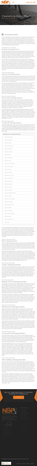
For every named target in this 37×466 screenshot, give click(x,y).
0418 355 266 (31, 2)
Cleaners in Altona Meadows (10, 163)
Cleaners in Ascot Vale (8, 181)
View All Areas (7, 222)
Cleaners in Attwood (8, 195)
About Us (18, 463)
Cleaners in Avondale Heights (10, 198)
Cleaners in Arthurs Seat (9, 178)
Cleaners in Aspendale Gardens (10, 192)
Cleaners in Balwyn (8, 216)
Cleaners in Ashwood (8, 187)
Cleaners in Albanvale (8, 148)
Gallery (24, 463)
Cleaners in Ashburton (8, 184)
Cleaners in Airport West (9, 145)
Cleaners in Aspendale (8, 189)
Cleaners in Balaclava (8, 207)
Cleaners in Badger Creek (9, 204)
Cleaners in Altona (8, 160)
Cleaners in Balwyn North (9, 219)
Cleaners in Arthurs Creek (9, 175)
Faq (21, 463)
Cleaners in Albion (8, 154)
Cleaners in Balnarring (8, 210)
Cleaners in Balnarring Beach (10, 213)
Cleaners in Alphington (8, 157)
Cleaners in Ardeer (8, 169)
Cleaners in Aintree (8, 142)
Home (3, 18)
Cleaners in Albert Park (9, 151)
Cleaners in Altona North (9, 166)
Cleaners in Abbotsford (9, 137)
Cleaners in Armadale (8, 172)
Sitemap (32, 463)
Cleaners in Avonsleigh (9, 201)
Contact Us (28, 463)
